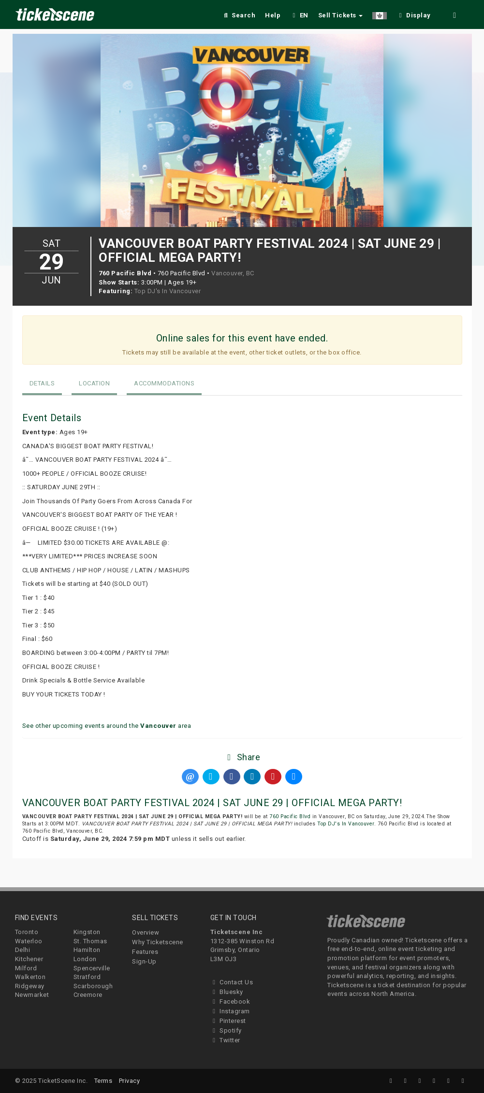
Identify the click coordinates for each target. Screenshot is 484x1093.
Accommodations (164, 383)
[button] (379, 13)
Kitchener (29, 959)
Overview (145, 932)
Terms (103, 1080)
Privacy (129, 1080)
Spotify (226, 1030)
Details (42, 383)
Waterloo (29, 941)
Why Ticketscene (157, 942)
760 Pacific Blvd (289, 816)
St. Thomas (90, 941)
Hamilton (87, 949)
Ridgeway (29, 986)
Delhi (22, 949)
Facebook (230, 1001)
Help (272, 15)
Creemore (88, 994)
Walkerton (30, 976)
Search (238, 15)
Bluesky (226, 991)
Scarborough (93, 986)
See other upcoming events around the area (106, 725)
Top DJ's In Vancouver (167, 291)
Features (145, 951)
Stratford (87, 976)
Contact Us (231, 982)
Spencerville (91, 968)
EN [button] (299, 15)
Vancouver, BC (232, 273)
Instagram (230, 1011)
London (85, 959)
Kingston (87, 932)
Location (94, 383)
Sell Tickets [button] (340, 15)
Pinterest (228, 1020)
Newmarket (32, 994)
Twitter (225, 1040)
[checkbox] (413, 13)
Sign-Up (144, 961)
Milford (26, 968)
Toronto (27, 932)
